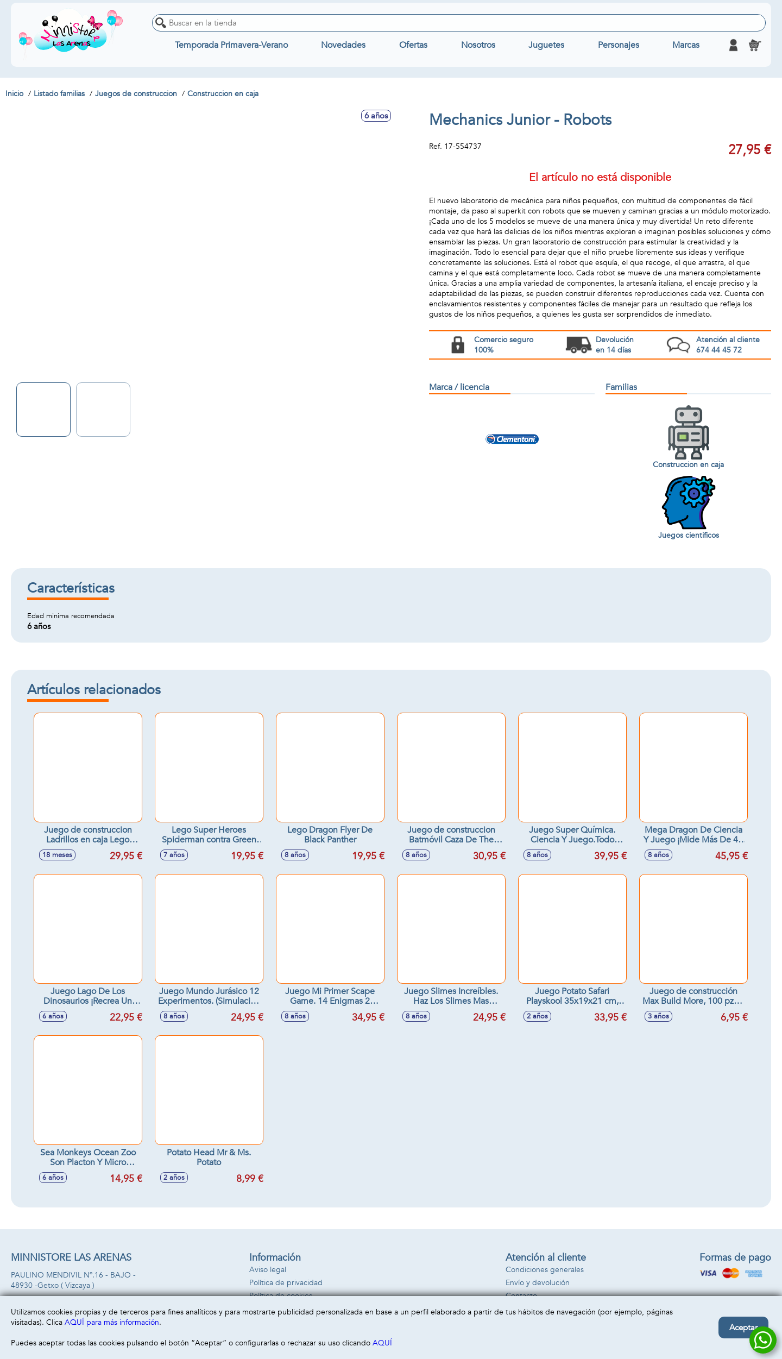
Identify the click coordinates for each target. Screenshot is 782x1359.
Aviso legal (267, 1269)
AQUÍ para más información (112, 1322)
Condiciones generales (545, 1269)
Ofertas (413, 45)
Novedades (343, 45)
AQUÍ (382, 1343)
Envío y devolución (538, 1283)
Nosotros (478, 45)
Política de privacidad (286, 1283)
